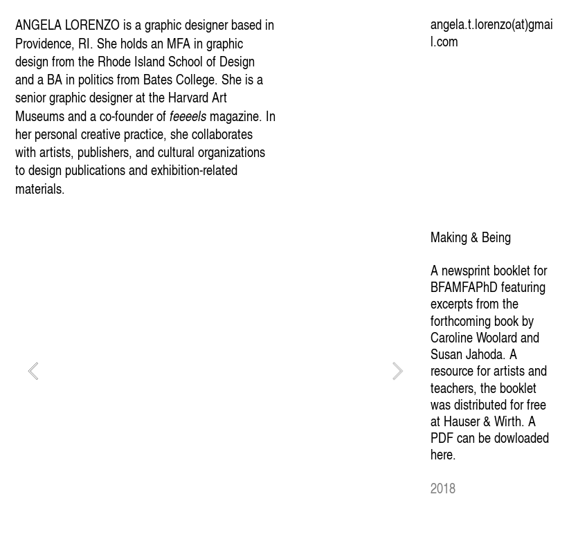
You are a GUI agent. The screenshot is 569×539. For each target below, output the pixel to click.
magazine (214, 115)
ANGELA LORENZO (67, 24)
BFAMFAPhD (464, 286)
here (442, 454)
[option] (215, 370)
